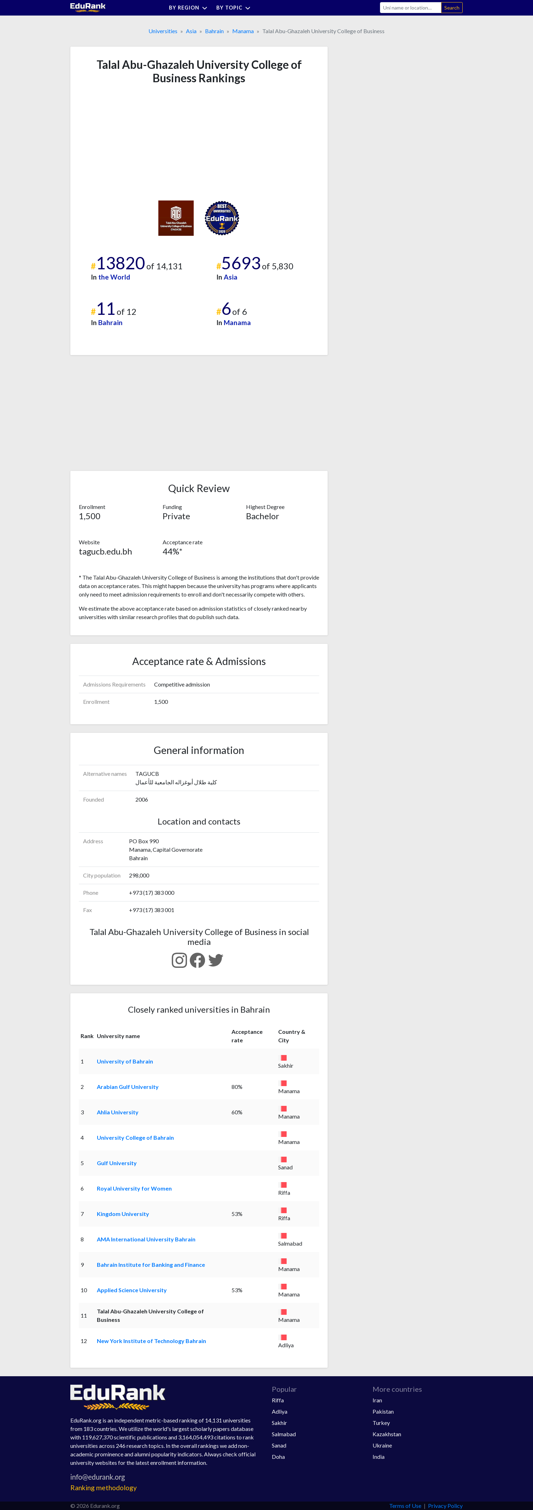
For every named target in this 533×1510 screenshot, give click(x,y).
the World (114, 277)
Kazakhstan (387, 1434)
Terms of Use (405, 1505)
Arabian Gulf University (128, 1086)
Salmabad (284, 1434)
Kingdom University (123, 1213)
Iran (377, 1400)
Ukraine (382, 1445)
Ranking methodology (103, 1488)
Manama (243, 31)
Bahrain (214, 31)
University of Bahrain (125, 1061)
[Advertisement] (131, 142)
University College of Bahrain (135, 1137)
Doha (278, 1456)
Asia (191, 31)
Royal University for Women (134, 1188)
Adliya (279, 1411)
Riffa (278, 1400)
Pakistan (383, 1411)
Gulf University (117, 1163)
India (379, 1456)
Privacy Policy (445, 1505)
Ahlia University (118, 1112)
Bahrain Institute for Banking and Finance (151, 1264)
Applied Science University (132, 1290)
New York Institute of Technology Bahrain (151, 1340)
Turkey (381, 1422)
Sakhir (279, 1422)
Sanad (279, 1445)
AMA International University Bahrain (146, 1239)
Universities (162, 31)
